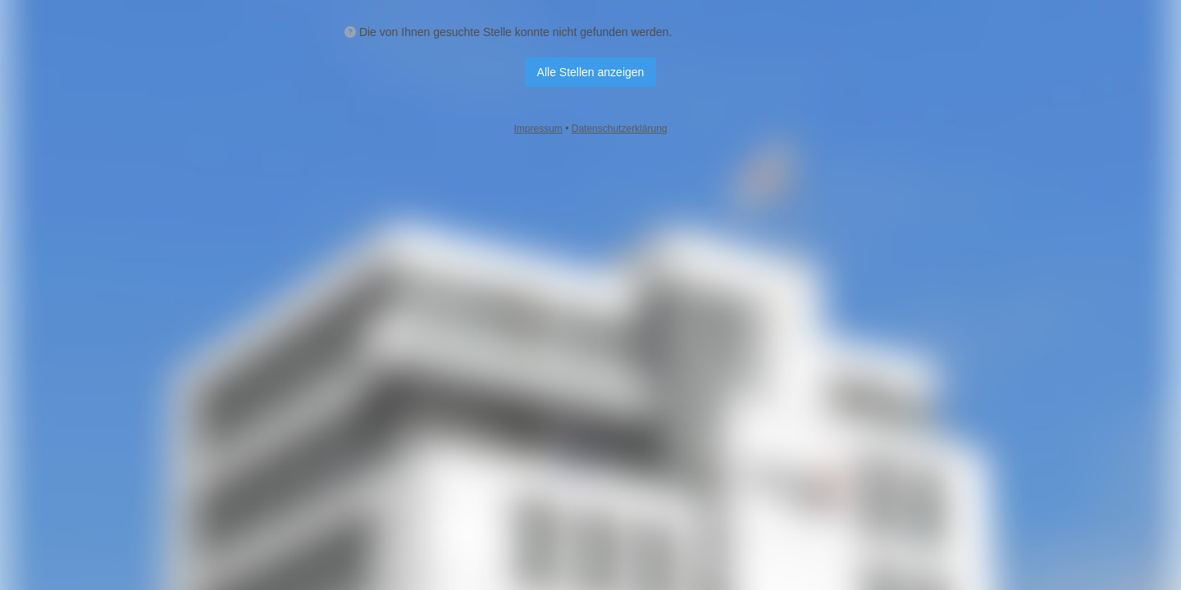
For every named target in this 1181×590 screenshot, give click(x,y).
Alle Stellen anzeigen (591, 72)
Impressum (538, 128)
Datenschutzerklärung (620, 128)
